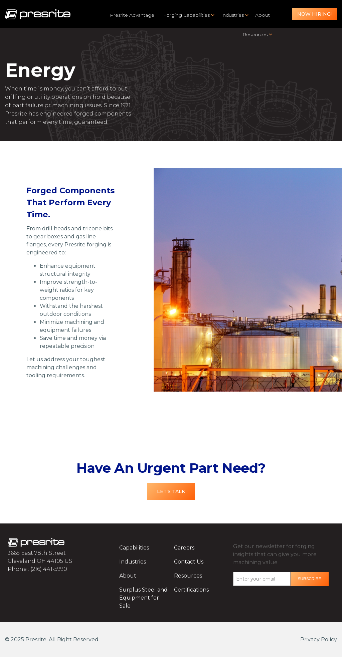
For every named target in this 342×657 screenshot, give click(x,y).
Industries (232, 15)
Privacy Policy (318, 639)
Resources (255, 34)
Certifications (191, 590)
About (262, 15)
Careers (184, 547)
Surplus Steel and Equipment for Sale (143, 598)
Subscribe (309, 578)
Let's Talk (171, 491)
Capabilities (134, 547)
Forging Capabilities (186, 15)
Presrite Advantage (132, 15)
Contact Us (188, 562)
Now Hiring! (314, 14)
